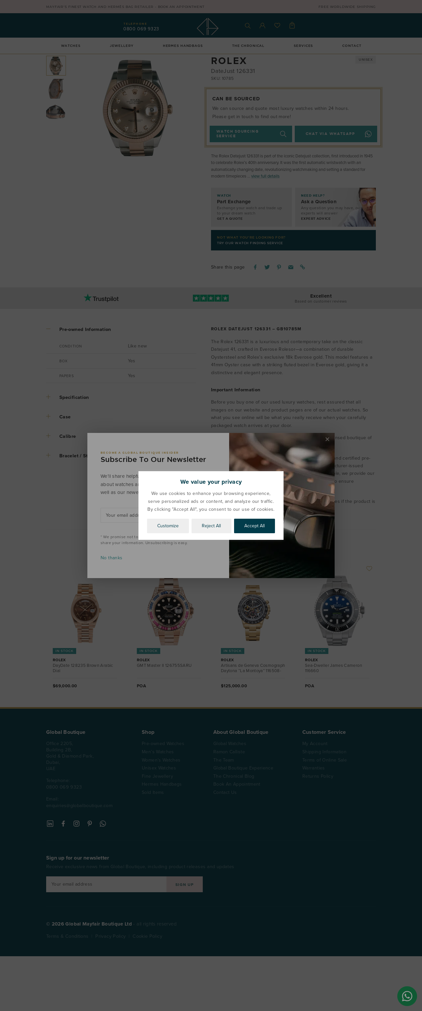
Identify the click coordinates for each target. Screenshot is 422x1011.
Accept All (254, 525)
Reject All (211, 525)
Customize (168, 525)
